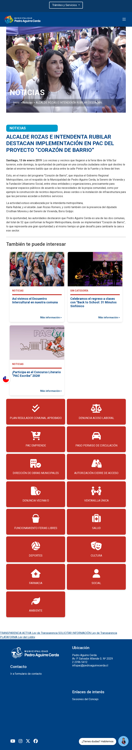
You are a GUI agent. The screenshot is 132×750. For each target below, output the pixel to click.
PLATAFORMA (17, 637)
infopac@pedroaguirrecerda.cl (90, 665)
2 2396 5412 (79, 662)
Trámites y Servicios (65, 5)
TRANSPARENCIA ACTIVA (29, 633)
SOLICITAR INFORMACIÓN (87, 633)
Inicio (16, 102)
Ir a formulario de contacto (26, 673)
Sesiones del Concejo (85, 699)
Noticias (28, 102)
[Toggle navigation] (124, 19)
